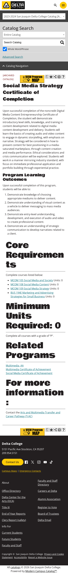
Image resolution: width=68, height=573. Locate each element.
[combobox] (34, 16)
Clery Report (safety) (14, 520)
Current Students (12, 532)
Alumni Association (49, 499)
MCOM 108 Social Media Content (30, 284)
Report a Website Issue (40, 557)
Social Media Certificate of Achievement (29, 373)
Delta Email (44, 520)
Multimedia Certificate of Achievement (28, 369)
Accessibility (20, 557)
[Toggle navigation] (63, 5)
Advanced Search (13, 57)
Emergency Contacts (30, 470)
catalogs (15, 567)
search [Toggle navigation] (55, 5)
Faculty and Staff (12, 545)
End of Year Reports (14, 513)
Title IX (6, 507)
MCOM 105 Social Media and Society (32, 280)
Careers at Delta (47, 491)
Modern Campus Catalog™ (41, 571)
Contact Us (13, 462)
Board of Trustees (48, 513)
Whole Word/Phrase (18, 49)
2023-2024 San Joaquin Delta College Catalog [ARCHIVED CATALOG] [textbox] (34, 16)
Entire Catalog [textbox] (12, 34)
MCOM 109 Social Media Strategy (30, 288)
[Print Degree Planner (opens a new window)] (47, 76)
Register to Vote (47, 507)
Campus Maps (9, 470)
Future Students (11, 539)
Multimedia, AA (15, 365)
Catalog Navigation (17, 66)
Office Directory (11, 491)
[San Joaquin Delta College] (27, 5)
